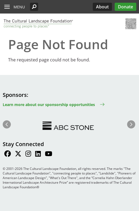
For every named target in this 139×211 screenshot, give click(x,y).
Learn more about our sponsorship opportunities (49, 104)
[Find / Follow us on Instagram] (28, 154)
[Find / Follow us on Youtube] (48, 154)
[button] (34, 7)
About (102, 7)
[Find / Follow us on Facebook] (7, 154)
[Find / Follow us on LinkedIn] (38, 154)
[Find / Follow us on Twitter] (18, 154)
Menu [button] (19, 6)
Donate (125, 7)
